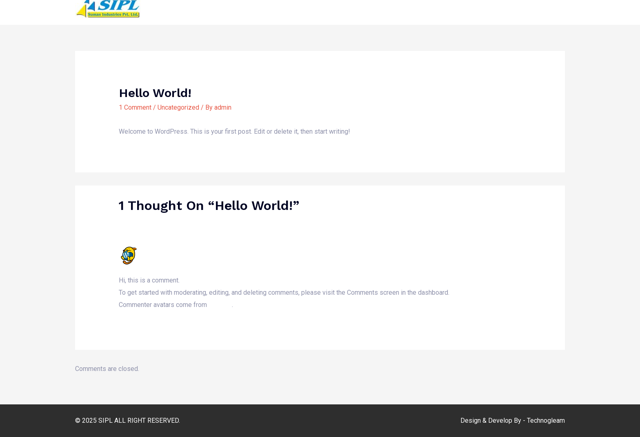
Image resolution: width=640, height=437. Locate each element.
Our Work (408, 7)
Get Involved (496, 7)
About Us (338, 7)
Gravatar (220, 305)
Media (373, 7)
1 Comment (135, 107)
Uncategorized (178, 107)
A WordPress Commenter (183, 250)
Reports (453, 7)
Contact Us (542, 7)
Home (303, 7)
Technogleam (546, 420)
